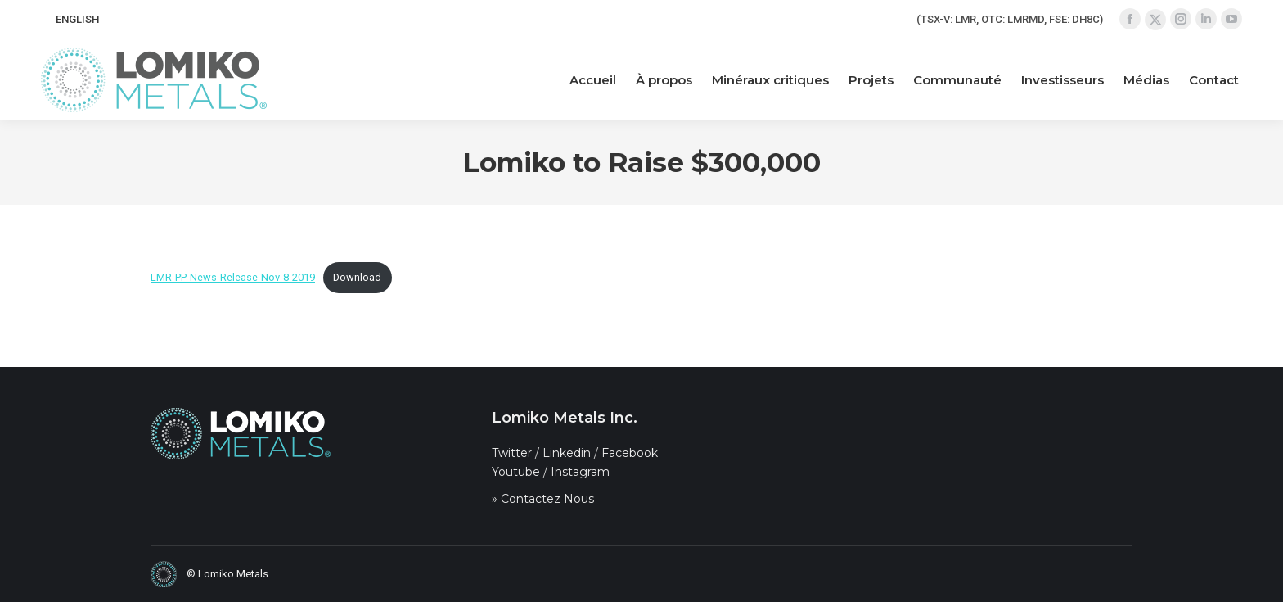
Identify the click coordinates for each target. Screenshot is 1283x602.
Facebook (629, 453)
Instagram (580, 471)
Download (357, 277)
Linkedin (566, 453)
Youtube (516, 471)
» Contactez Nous (543, 498)
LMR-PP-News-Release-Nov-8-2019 (233, 277)
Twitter (512, 453)
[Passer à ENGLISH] (77, 19)
